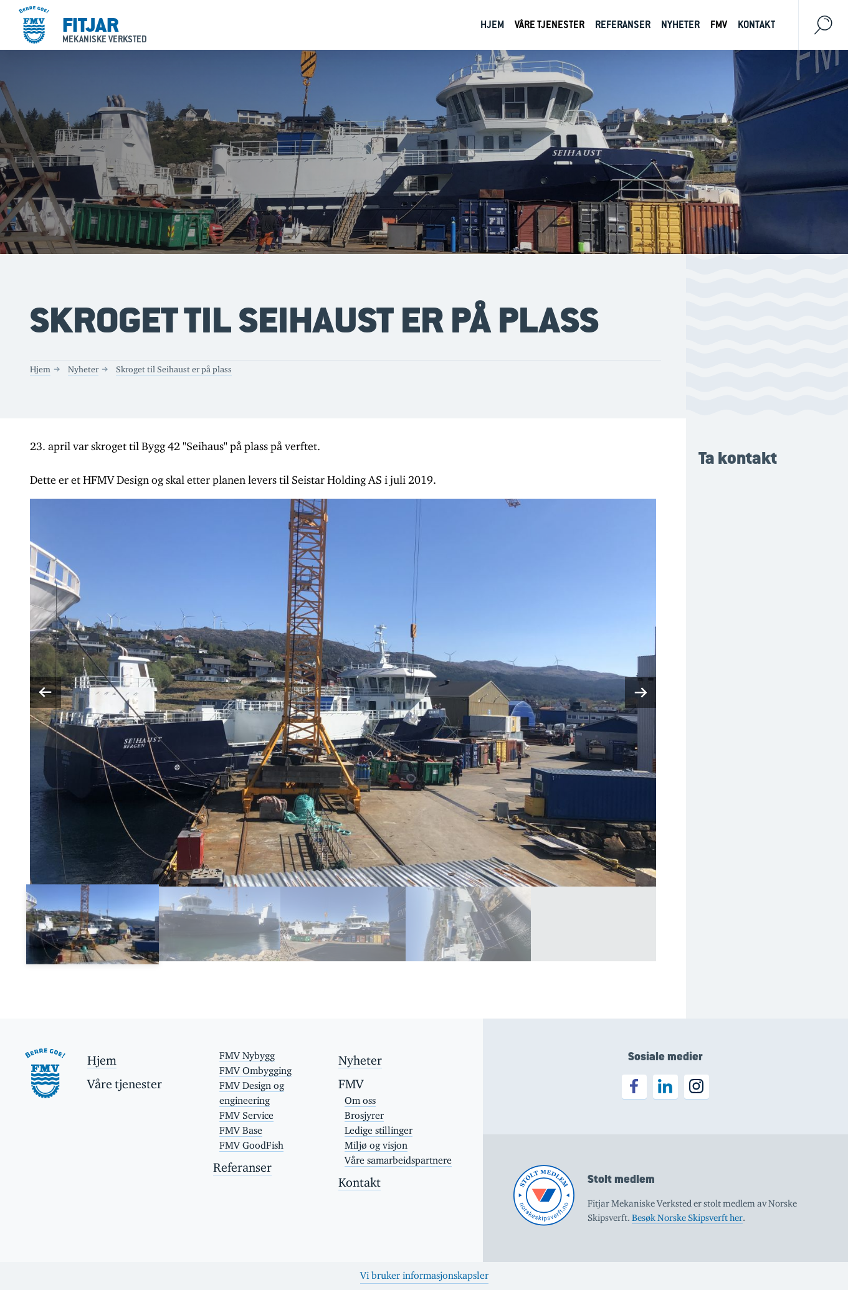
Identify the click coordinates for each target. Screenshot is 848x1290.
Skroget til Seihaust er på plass (174, 369)
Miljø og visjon (376, 1145)
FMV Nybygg (247, 1056)
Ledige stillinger (378, 1130)
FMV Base (240, 1130)
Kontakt (756, 24)
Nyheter (680, 24)
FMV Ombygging (255, 1070)
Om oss (360, 1100)
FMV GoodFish (251, 1145)
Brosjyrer (364, 1115)
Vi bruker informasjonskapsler (424, 1275)
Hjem (492, 24)
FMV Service (246, 1115)
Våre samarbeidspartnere (398, 1160)
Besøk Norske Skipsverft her (687, 1217)
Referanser (622, 24)
